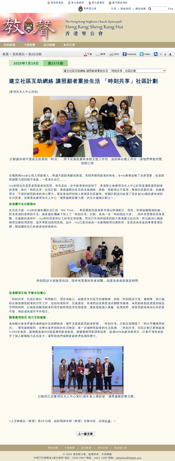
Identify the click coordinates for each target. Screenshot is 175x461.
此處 (108, 420)
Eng (170, 8)
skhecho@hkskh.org (128, 457)
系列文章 (103, 447)
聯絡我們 (126, 8)
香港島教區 (55, 2)
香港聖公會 (87, 8)
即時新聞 (53, 447)
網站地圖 (140, 8)
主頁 (113, 8)
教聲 (6, 53)
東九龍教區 (76, 2)
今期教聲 (69, 447)
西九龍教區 (97, 2)
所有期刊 (19, 53)
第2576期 (35, 53)
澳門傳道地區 (118, 2)
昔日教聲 (86, 447)
